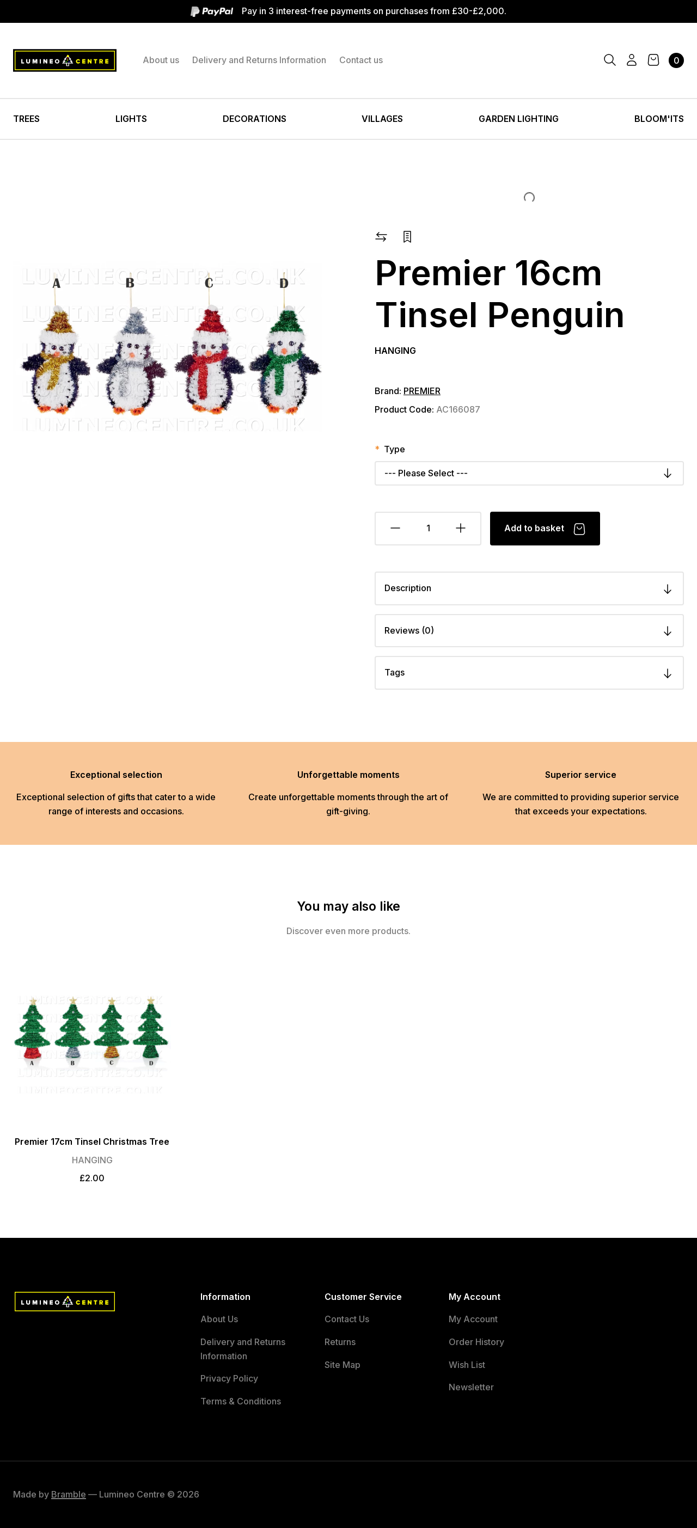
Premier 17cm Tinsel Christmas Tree (92, 1141)
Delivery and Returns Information (259, 59)
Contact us (361, 59)
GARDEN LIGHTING (519, 118)
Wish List (467, 1364)
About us (161, 59)
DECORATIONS (254, 118)
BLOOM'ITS (659, 118)
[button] (381, 235)
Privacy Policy (229, 1378)
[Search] (609, 60)
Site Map (342, 1364)
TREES (26, 118)
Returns (340, 1341)
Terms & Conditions (240, 1401)
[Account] (631, 60)
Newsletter (471, 1387)
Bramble (68, 1494)
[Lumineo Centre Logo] (65, 60)
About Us (219, 1319)
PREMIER (422, 390)
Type (394, 449)
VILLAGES (382, 118)
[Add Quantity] (461, 528)
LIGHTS (131, 118)
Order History (476, 1341)
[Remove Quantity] (395, 528)
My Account (473, 1319)
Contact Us (347, 1319)
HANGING (395, 350)
